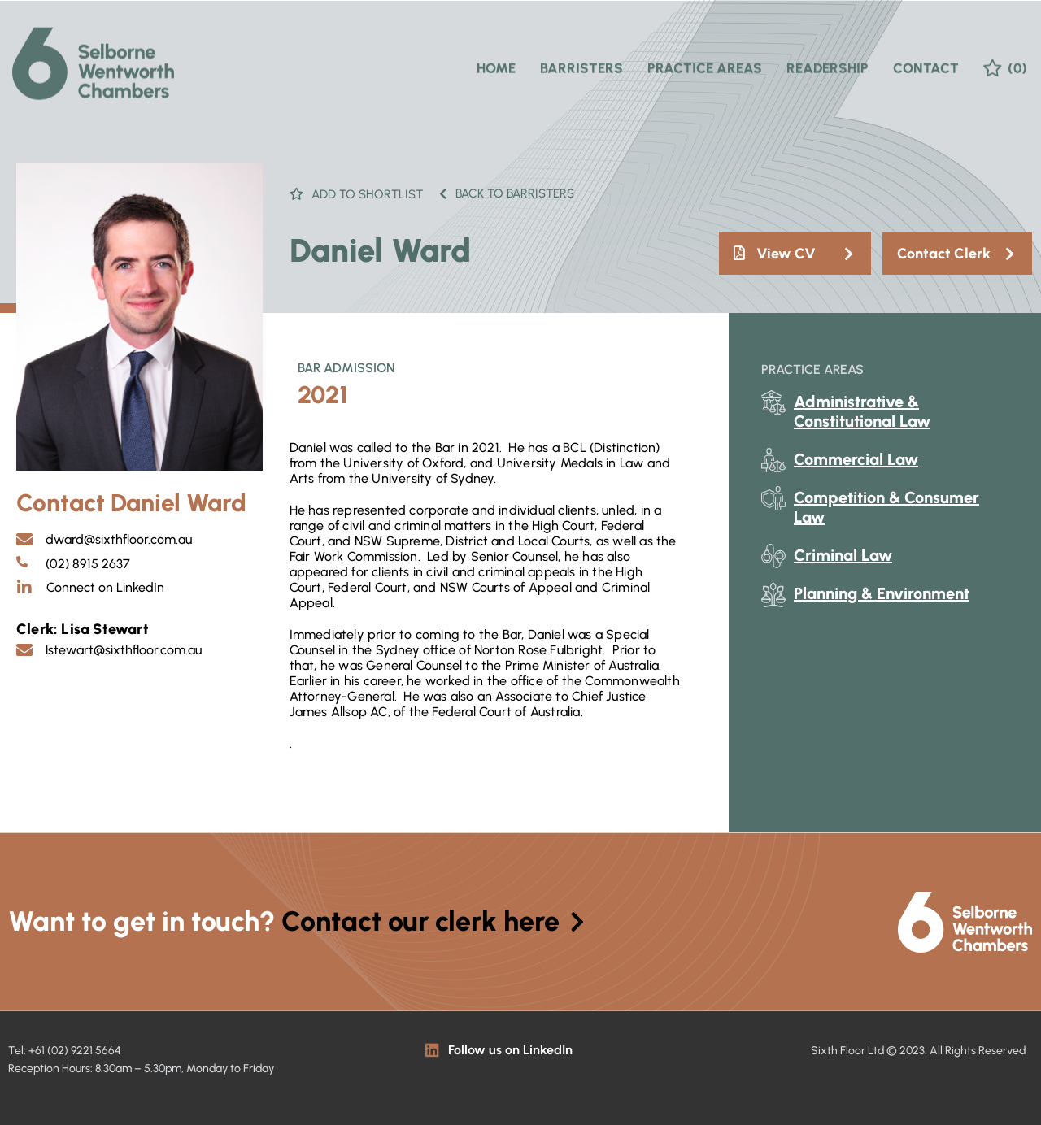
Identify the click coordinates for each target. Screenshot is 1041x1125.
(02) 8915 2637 (88, 563)
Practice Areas (704, 58)
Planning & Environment (881, 593)
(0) (1017, 58)
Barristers (581, 58)
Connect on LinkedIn (105, 587)
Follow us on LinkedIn (510, 1050)
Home (496, 58)
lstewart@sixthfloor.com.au (124, 650)
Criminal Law (843, 555)
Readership (827, 58)
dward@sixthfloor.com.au (119, 539)
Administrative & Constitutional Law (862, 411)
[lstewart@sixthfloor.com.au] (24, 650)
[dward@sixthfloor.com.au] (24, 540)
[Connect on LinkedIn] (24, 588)
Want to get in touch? (296, 921)
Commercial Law (856, 459)
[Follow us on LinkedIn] (432, 1050)
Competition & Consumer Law (886, 507)
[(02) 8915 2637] (22, 561)
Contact (926, 58)
